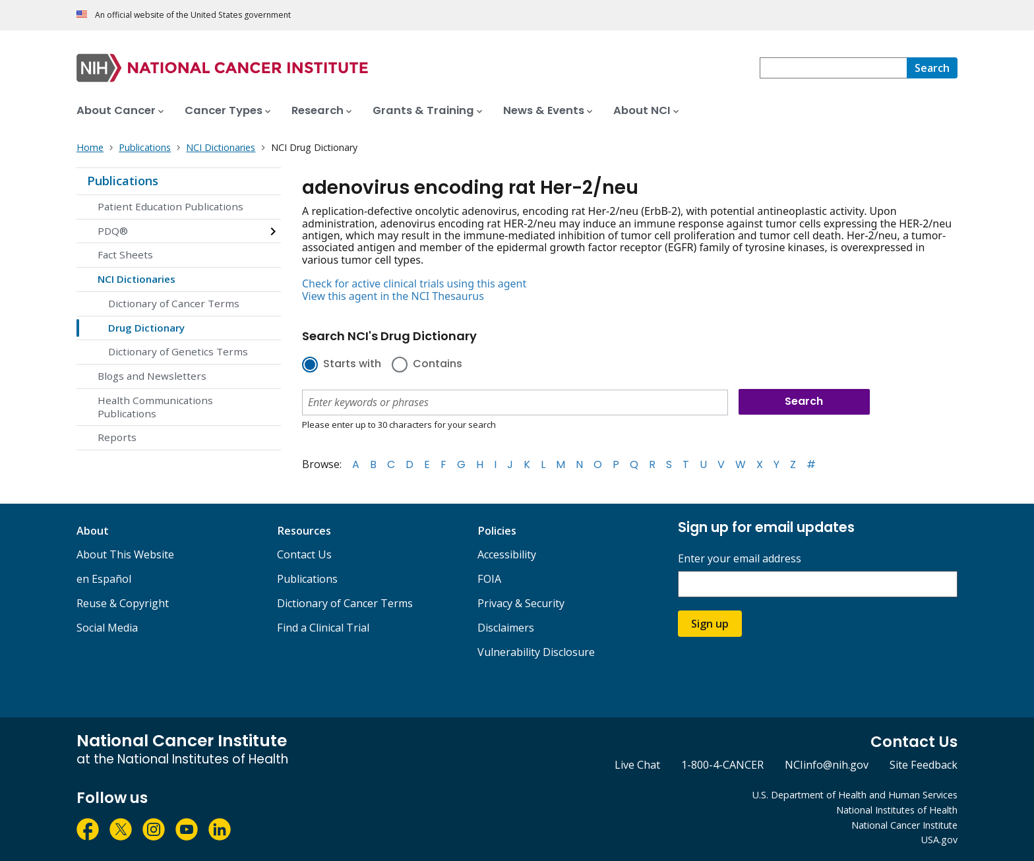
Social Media (107, 627)
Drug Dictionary (146, 327)
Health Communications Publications (155, 407)
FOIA (489, 579)
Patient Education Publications (170, 206)
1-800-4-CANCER (722, 764)
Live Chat (637, 764)
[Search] (932, 67)
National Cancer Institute (904, 825)
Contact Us (304, 554)
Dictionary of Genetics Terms (178, 351)
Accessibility (506, 554)
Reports (117, 437)
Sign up (710, 623)
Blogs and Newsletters (152, 375)
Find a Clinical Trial (323, 627)
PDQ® (113, 230)
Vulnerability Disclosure (536, 652)
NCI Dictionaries (136, 278)
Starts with (352, 364)
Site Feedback (924, 764)
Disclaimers (505, 627)
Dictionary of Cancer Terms (173, 303)
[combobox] (833, 67)
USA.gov (939, 839)
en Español (103, 579)
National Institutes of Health (897, 810)
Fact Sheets (125, 254)
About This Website (125, 554)
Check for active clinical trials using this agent (414, 283)
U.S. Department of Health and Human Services (855, 794)
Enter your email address (739, 559)
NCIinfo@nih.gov (826, 764)
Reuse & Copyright (122, 603)
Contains (437, 364)
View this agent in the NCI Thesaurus (393, 296)
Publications (122, 181)
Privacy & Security (520, 603)
